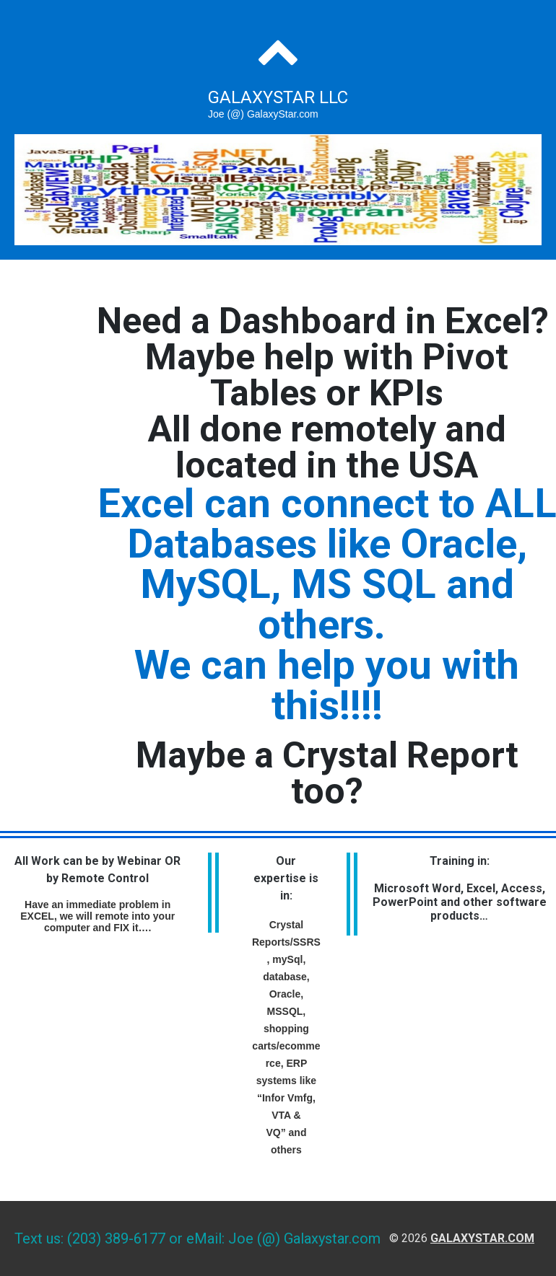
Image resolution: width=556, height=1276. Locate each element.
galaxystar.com (482, 1238)
